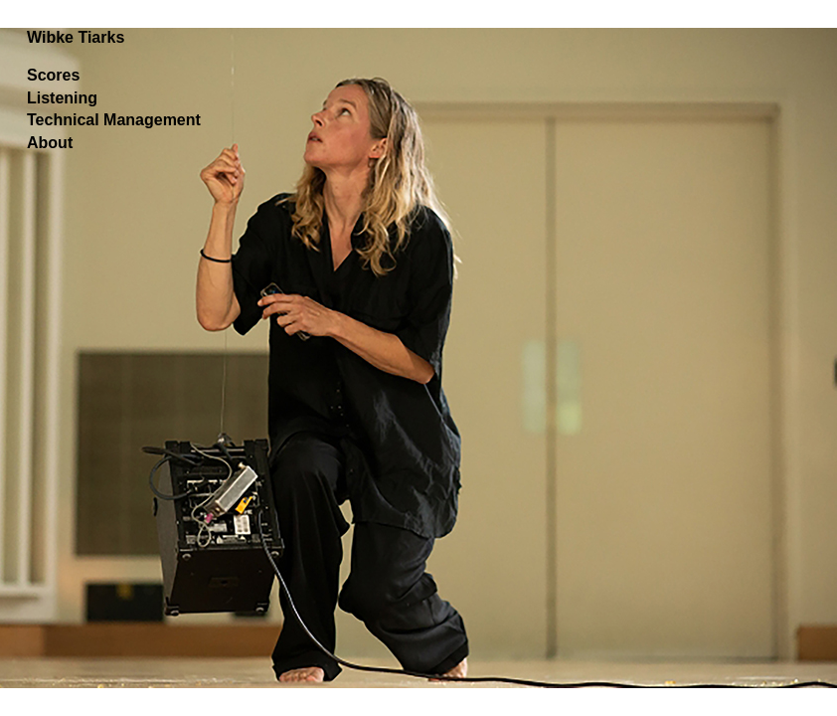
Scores (53, 75)
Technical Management (114, 119)
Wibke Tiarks (75, 37)
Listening (62, 98)
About (50, 142)
